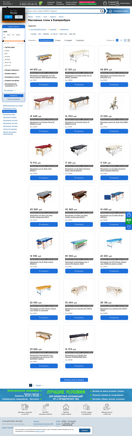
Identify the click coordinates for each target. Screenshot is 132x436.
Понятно (85, 430)
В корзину (43, 84)
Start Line (63, 34)
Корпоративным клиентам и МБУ (43, 424)
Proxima (46, 34)
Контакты (50, 4)
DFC (39, 34)
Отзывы (58, 421)
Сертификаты (60, 4)
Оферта (4, 427)
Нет (19, 17)
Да (8, 17)
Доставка (59, 2)
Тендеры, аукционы (71, 2)
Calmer (33, 34)
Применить (13, 95)
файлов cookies (40, 431)
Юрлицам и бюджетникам (87, 2)
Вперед (38, 385)
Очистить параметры (13, 99)
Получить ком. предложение (87, 4)
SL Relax (54, 34)
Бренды (58, 424)
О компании (51, 2)
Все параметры (8, 90)
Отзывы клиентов (71, 4)
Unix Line (72, 34)
